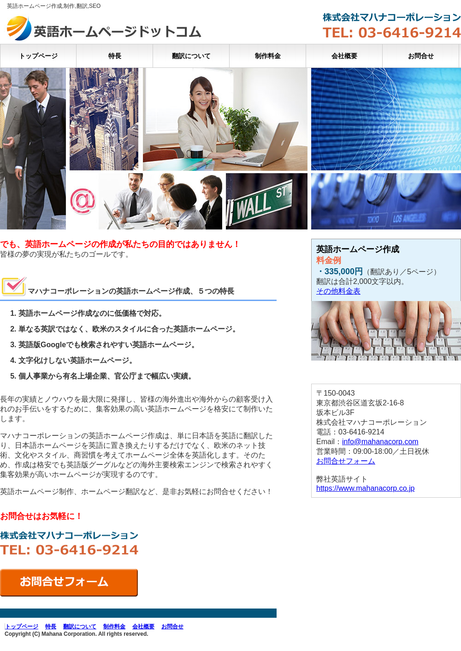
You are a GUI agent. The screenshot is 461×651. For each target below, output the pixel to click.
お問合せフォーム (345, 461)
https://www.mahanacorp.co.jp (365, 488)
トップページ (38, 56)
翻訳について (191, 56)
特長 (114, 56)
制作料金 (268, 56)
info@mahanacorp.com (380, 442)
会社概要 (344, 56)
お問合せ (421, 56)
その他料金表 (338, 291)
